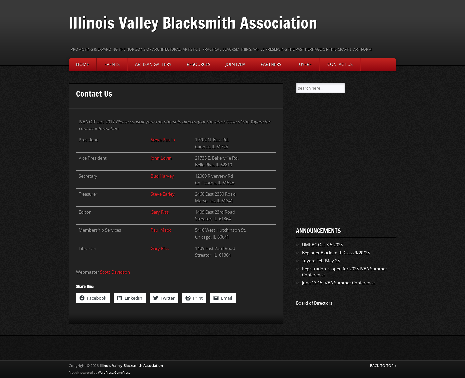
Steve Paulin (163, 140)
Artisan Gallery (153, 64)
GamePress (122, 372)
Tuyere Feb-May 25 (321, 260)
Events (112, 64)
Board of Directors (314, 303)
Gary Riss (160, 212)
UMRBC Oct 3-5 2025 (322, 244)
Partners (271, 64)
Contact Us (340, 64)
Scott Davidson (115, 272)
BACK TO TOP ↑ (383, 366)
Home (82, 64)
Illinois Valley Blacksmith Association (193, 22)
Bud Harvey (162, 176)
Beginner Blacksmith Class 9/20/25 (336, 252)
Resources (198, 64)
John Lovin (161, 158)
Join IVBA (235, 64)
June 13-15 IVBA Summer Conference (338, 282)
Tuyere (304, 64)
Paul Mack (161, 230)
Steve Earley (163, 194)
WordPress (105, 372)
